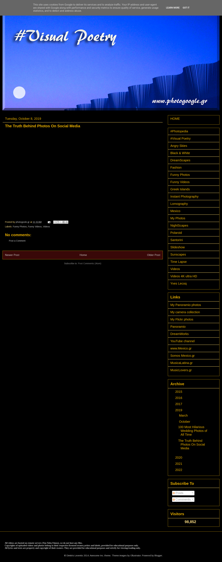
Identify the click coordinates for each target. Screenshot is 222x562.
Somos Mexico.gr (182, 355)
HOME (175, 118)
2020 (179, 457)
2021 (179, 463)
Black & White (180, 153)
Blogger (158, 555)
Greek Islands (180, 189)
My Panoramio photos (185, 305)
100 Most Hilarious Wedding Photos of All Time (192, 430)
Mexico (175, 211)
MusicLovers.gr (181, 370)
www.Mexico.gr (180, 348)
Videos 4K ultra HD (183, 276)
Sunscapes (178, 254)
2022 (179, 470)
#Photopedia (179, 131)
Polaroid (176, 232)
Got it (186, 7)
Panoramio (178, 326)
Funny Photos (20, 226)
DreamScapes (180, 160)
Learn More (172, 7)
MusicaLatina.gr (181, 363)
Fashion (176, 167)
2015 (179, 391)
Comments (182, 499)
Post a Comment (17, 240)
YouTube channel (182, 341)
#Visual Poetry (180, 138)
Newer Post (12, 255)
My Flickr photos (181, 319)
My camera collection (185, 312)
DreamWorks (179, 334)
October (185, 421)
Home (83, 255)
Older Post (153, 255)
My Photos (177, 218)
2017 (179, 404)
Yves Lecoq (178, 283)
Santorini (176, 240)
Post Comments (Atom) (89, 263)
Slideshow (177, 247)
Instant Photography (184, 196)
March (184, 415)
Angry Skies (178, 145)
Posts (178, 493)
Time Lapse (178, 261)
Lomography (179, 203)
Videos (46, 226)
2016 (179, 398)
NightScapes (179, 225)
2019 (179, 410)
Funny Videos (35, 226)
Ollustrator (135, 555)
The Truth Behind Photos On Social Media (191, 444)
